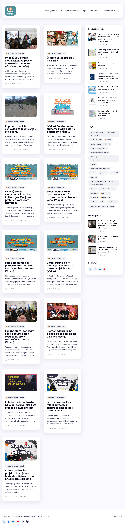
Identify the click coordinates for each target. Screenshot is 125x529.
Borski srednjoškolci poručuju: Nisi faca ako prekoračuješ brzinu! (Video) (60, 267)
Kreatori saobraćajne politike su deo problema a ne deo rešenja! (61, 334)
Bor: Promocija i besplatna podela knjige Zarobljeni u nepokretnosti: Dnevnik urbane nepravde (108, 224)
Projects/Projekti (50, 11)
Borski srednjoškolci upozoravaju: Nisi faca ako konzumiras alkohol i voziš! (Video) (62, 196)
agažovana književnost (107, 189)
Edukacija (93, 202)
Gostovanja (105, 193)
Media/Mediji (94, 11)
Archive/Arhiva (109, 11)
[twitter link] (90, 269)
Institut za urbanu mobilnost (100, 169)
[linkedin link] (100, 269)
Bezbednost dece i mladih (99, 153)
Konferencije (112, 202)
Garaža (108, 140)
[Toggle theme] (118, 11)
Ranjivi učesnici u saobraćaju (100, 144)
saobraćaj (94, 198)
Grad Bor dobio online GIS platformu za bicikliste (108, 88)
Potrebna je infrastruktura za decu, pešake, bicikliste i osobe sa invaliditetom (20, 405)
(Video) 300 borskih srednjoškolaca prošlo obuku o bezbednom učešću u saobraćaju (18, 62)
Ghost (48, 516)
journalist (114, 173)
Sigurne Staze (12, 516)
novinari (93, 164)
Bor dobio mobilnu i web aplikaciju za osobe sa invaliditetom (107, 100)
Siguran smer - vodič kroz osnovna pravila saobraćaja (102, 183)
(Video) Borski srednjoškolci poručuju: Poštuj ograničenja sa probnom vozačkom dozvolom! (19, 197)
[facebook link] (95, 269)
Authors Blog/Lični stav (69, 11)
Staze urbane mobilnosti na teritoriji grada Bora (102, 133)
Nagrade (93, 177)
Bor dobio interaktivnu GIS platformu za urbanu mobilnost (108, 113)
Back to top (118, 516)
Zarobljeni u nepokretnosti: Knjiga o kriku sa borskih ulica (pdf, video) (108, 249)
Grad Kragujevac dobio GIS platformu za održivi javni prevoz (108, 52)
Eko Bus (93, 189)
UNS (102, 202)
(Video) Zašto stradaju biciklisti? (60, 59)
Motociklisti (105, 198)
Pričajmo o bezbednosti (15, 53)
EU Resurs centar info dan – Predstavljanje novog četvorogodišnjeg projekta (108, 76)
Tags (84, 11)
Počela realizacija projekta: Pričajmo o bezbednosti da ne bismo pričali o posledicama (20, 474)
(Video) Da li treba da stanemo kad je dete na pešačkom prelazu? (61, 129)
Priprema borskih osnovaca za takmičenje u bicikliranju (20, 129)
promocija (103, 173)
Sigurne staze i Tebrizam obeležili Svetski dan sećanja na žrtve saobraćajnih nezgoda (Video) (19, 337)
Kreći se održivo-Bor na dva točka (102, 206)
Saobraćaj (94, 193)
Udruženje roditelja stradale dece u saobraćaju (102, 158)
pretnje (93, 173)
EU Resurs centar (96, 140)
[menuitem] (50, 10)
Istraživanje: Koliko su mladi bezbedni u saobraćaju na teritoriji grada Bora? (60, 406)
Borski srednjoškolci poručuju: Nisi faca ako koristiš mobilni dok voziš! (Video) (20, 267)
